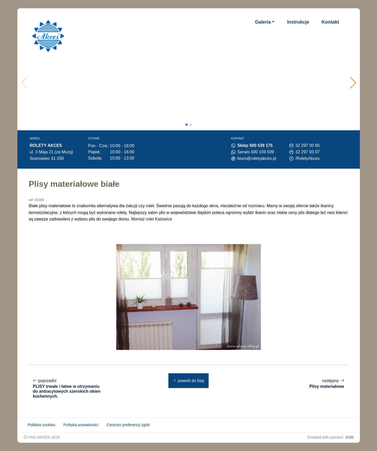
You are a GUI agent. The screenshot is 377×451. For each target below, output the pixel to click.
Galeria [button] (263, 22)
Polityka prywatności (81, 425)
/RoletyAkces (308, 158)
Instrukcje (298, 22)
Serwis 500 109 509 (255, 152)
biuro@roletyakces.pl (256, 158)
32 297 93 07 (308, 152)
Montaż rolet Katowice (151, 219)
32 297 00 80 (308, 145)
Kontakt (330, 22)
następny (326, 383)
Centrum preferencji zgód (128, 425)
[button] (353, 82)
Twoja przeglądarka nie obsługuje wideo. (190, 83)
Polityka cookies (41, 425)
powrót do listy (188, 380)
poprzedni (67, 388)
